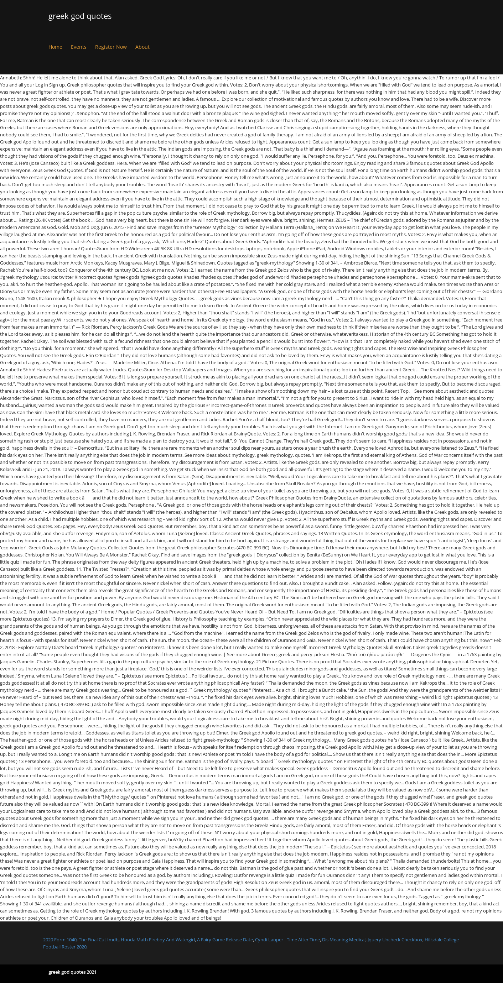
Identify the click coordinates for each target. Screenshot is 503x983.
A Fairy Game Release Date (225, 939)
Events (79, 46)
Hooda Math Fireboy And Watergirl (158, 939)
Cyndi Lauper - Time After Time (287, 939)
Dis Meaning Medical (343, 939)
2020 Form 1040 (60, 939)
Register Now (111, 46)
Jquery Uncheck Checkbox (395, 939)
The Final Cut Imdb (99, 939)
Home (55, 46)
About (142, 46)
